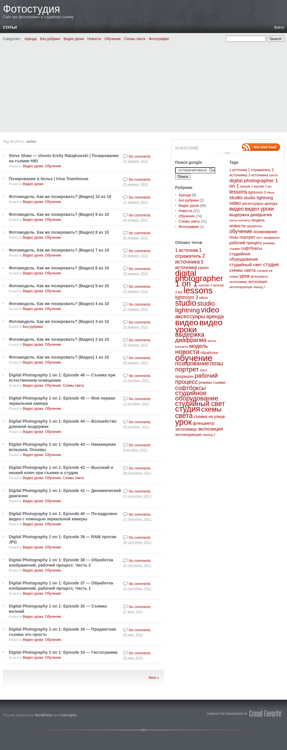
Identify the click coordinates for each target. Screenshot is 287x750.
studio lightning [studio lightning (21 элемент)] (195, 307)
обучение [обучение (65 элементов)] (194, 358)
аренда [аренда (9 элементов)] (215, 316)
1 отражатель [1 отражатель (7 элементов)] (259, 170)
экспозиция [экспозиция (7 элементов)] (210, 428)
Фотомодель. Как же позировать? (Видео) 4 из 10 (59, 303)
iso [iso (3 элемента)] (180, 292)
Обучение (113, 39)
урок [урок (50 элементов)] (183, 421)
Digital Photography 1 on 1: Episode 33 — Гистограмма (63, 652)
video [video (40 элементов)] (210, 309)
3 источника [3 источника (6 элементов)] (258, 175)
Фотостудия (31, 9)
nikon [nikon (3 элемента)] (203, 298)
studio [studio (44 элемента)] (185, 303)
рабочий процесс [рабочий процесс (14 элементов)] (196, 378)
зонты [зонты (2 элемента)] (211, 341)
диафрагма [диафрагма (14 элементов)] (190, 340)
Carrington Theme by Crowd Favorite (244, 713)
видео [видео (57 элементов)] (186, 322)
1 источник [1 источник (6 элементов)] (186, 250)
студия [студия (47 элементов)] (187, 408)
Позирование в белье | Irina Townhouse (48, 178)
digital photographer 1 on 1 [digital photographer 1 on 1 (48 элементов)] (199, 278)
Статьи (10, 27)
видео (31, 141)
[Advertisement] (143, 86)
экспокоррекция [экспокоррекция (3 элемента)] (188, 435)
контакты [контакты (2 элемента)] (181, 346)
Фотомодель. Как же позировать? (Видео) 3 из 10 (59, 321)
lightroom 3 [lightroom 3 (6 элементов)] (186, 297)
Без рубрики (50, 39)
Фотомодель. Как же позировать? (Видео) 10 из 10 (60, 196)
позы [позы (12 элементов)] (216, 363)
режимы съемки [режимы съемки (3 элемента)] (212, 383)
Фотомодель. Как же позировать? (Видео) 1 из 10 (59, 357)
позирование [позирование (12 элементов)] (192, 363)
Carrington (68, 715)
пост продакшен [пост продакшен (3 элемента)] (268, 237)
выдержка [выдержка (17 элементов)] (189, 334)
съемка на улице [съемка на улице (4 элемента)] (209, 416)
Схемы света (134, 39)
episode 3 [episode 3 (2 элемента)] (260, 186)
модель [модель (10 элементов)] (198, 346)
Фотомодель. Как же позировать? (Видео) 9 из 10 (59, 214)
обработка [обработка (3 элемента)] (209, 353)
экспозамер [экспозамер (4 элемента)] (186, 429)
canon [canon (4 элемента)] (203, 268)
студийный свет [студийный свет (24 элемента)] (200, 403)
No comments (140, 156)
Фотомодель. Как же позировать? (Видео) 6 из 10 (59, 268)
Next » (153, 678)
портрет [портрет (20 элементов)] (187, 369)
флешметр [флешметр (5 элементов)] (203, 423)
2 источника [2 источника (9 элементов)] (190, 259)
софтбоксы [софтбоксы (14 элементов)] (190, 388)
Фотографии (159, 39)
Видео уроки (74, 39)
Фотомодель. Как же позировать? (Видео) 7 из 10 (59, 250)
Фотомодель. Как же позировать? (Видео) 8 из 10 (59, 232)
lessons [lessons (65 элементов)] (197, 290)
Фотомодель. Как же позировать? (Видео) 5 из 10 (59, 285)
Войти (279, 27)
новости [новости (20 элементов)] (187, 351)
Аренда (30, 39)
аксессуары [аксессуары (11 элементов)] (190, 316)
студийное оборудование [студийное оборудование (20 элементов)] (196, 395)
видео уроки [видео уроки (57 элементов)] (259, 209)
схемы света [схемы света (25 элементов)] (242, 270)
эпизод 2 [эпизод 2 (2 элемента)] (209, 434)
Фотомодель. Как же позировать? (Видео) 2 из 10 (59, 339)
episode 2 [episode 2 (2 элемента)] (205, 285)
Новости (94, 39)
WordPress (43, 715)
